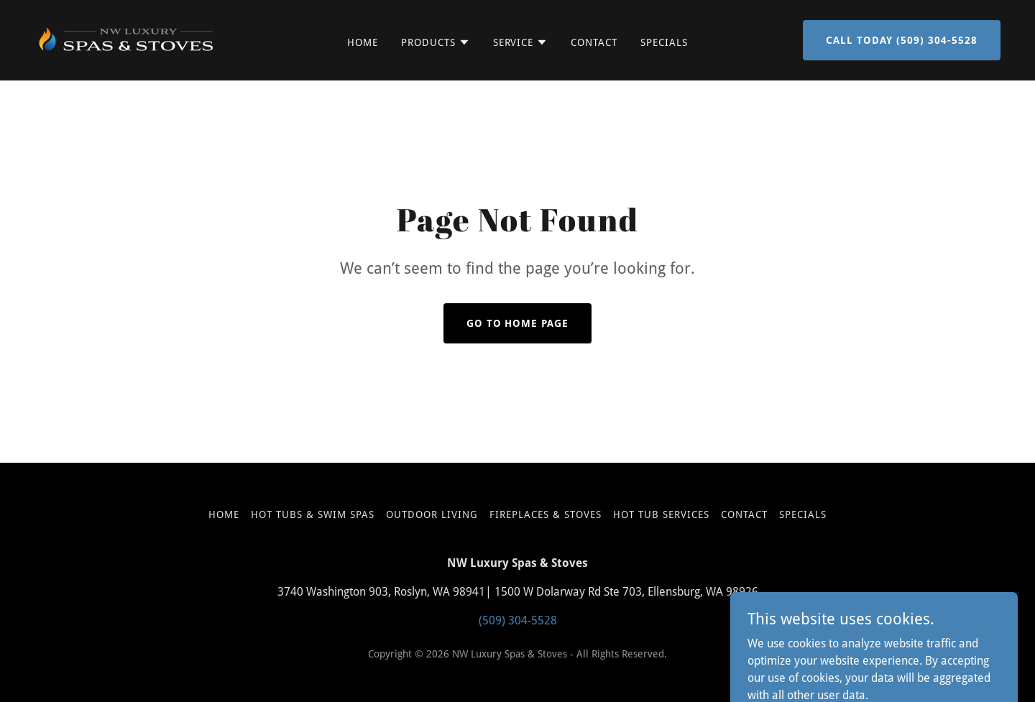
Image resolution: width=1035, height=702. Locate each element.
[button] (435, 42)
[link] (126, 39)
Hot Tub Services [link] (661, 514)
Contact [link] (594, 42)
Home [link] (362, 42)
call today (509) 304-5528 (902, 40)
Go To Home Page (517, 323)
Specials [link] (664, 42)
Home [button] (223, 514)
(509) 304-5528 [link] (518, 620)
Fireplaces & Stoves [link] (545, 514)
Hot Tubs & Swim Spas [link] (312, 514)
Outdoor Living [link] (432, 514)
